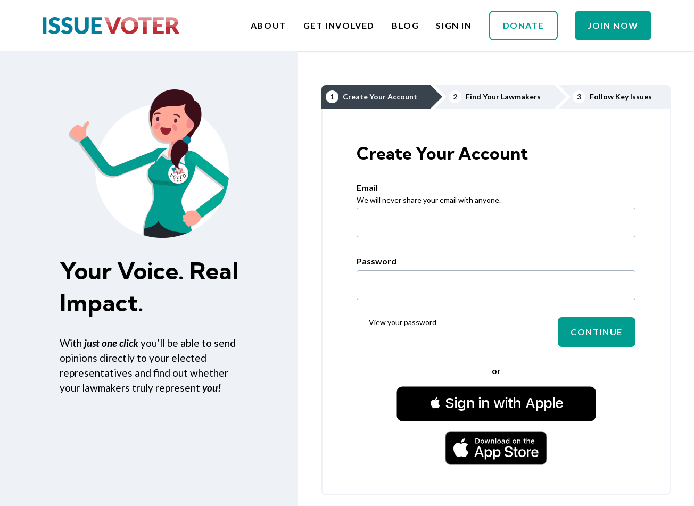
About (268, 25)
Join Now (613, 25)
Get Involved (339, 25)
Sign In (454, 25)
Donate (523, 25)
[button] (496, 403)
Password (376, 261)
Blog (405, 25)
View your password (396, 322)
